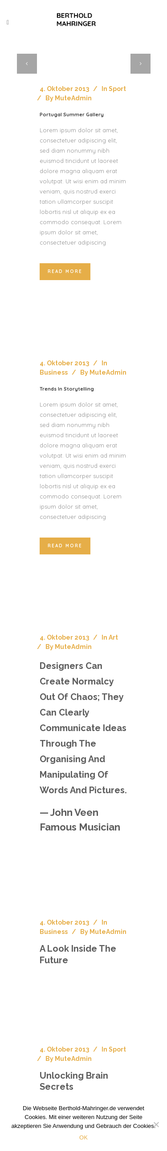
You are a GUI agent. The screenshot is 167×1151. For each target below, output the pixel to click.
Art (113, 637)
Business (54, 372)
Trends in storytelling (67, 389)
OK (83, 1137)
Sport (117, 88)
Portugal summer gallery (72, 114)
